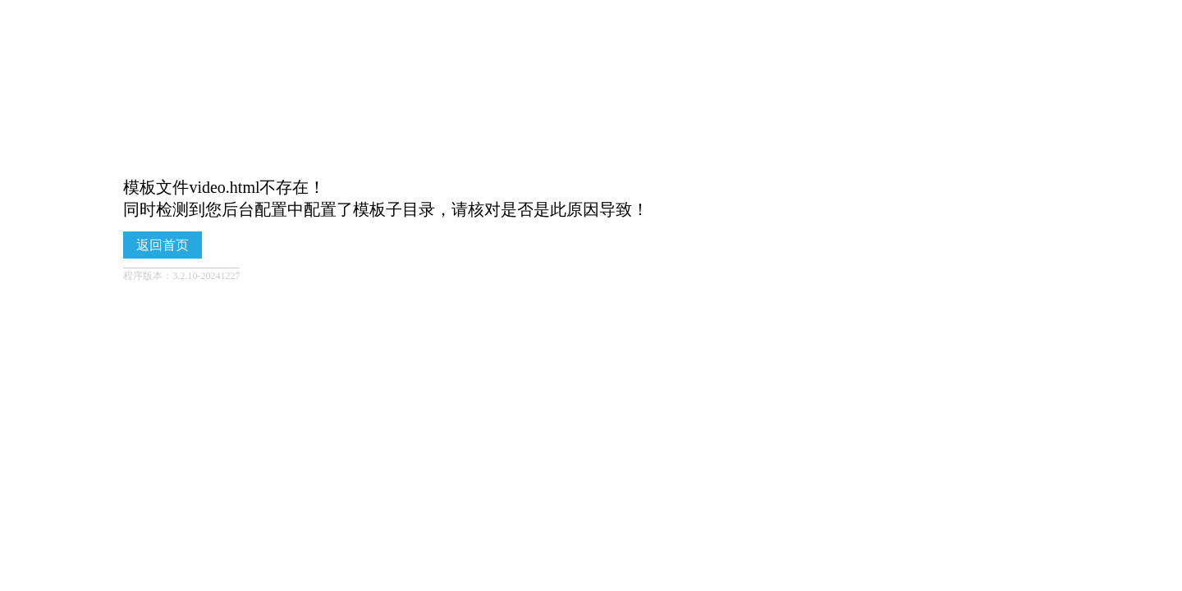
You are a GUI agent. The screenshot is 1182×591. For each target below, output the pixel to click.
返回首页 (162, 245)
